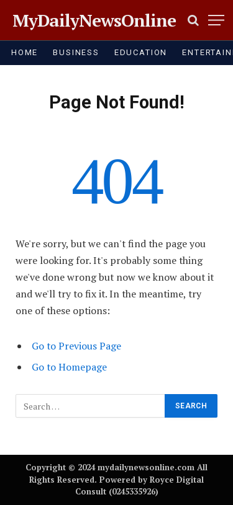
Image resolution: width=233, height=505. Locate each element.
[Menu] (216, 20)
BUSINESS (76, 52)
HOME (24, 52)
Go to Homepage (69, 367)
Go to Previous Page (76, 346)
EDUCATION (140, 52)
